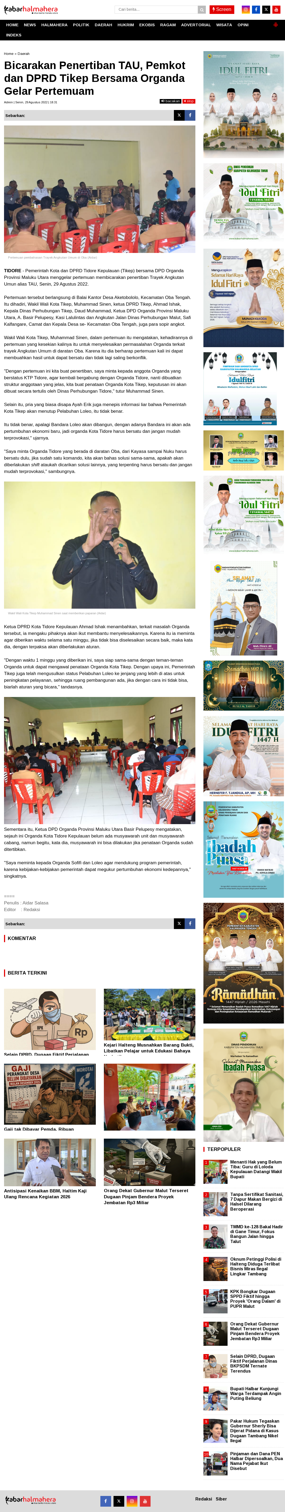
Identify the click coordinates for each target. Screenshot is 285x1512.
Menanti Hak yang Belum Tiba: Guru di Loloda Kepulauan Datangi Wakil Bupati (256, 1169)
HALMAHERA (54, 24)
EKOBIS (147, 24)
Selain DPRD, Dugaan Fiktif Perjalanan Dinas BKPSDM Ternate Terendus (253, 1363)
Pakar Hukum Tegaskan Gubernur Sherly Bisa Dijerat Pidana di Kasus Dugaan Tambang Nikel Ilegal (254, 1431)
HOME (12, 24)
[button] (275, 22)
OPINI (243, 24)
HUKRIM (126, 24)
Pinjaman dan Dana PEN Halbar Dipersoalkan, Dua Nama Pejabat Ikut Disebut (256, 1461)
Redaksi (203, 1499)
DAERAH (103, 24)
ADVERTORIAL (196, 24)
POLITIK (81, 24)
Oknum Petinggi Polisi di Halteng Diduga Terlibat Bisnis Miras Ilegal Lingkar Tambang (255, 1266)
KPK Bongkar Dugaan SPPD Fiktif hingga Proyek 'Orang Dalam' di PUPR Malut (255, 1299)
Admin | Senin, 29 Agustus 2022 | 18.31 (30, 102)
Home (8, 54)
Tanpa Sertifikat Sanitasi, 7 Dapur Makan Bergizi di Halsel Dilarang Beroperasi (256, 1201)
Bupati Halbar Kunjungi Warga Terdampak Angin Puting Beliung (255, 1393)
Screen (222, 9)
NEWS (30, 24)
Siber (221, 1499)
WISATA (224, 24)
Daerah (24, 54)
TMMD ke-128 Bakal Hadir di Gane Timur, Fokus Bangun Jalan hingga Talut (256, 1234)
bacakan (170, 101)
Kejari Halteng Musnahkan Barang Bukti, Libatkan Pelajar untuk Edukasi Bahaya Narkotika (149, 1051)
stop (189, 101)
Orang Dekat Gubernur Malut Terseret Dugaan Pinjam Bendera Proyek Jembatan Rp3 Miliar (146, 1196)
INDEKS (13, 35)
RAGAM (168, 24)
